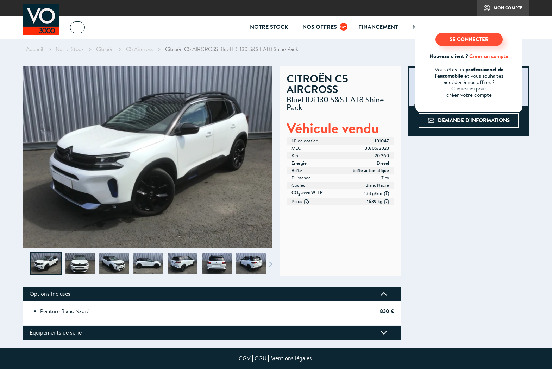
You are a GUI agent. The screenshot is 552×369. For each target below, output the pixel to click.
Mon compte (499, 10)
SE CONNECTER (469, 39)
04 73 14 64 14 (110, 29)
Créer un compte (488, 56)
